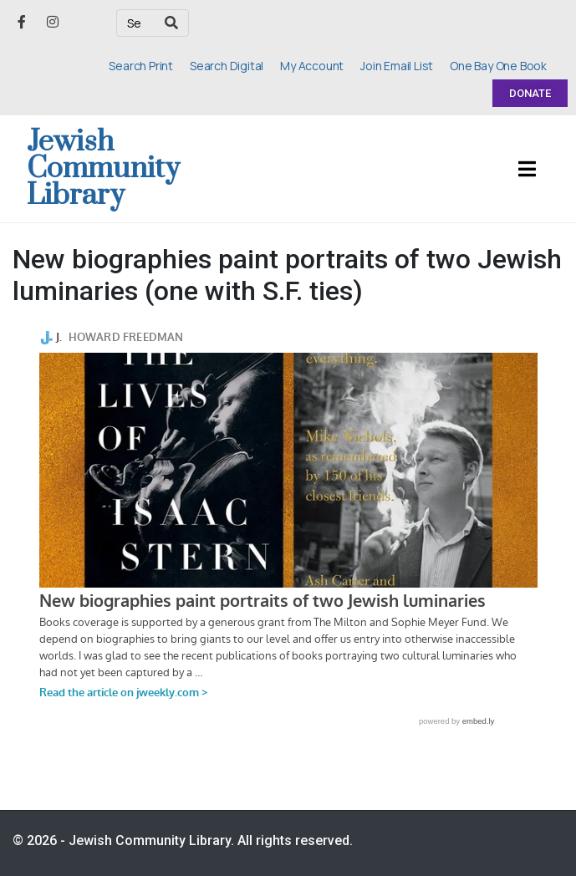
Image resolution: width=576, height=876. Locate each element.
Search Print (141, 66)
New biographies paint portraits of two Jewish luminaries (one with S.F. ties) (287, 275)
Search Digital (226, 66)
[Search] (171, 23)
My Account (312, 66)
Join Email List (396, 66)
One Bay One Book (498, 66)
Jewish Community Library (103, 169)
